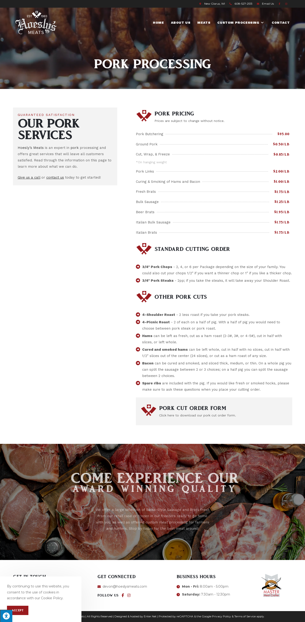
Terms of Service (245, 616)
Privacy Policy (221, 616)
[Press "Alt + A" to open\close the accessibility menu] (6, 616)
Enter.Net (150, 616)
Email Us (268, 3)
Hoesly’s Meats (31, 148)
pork (74, 148)
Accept (18, 610)
